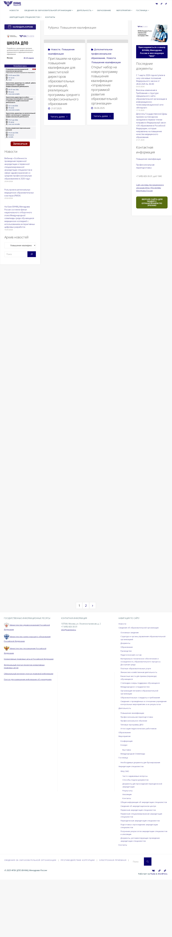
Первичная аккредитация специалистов (139, 867)
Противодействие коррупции (78, 917)
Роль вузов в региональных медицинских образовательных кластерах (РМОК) (19, 192)
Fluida (152, 931)
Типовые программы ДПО (132, 779)
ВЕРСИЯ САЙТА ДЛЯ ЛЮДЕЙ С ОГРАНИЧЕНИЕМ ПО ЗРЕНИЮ (151, 202)
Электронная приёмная (113, 917)
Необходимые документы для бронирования (141, 817)
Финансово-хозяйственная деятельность (140, 723)
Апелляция (127, 848)
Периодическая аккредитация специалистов (141, 878)
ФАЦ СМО (125, 825)
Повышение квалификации (106, 72)
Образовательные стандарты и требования (141, 749)
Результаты (127, 845)
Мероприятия (125, 790)
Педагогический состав (131, 706)
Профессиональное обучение (135, 775)
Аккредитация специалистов (132, 820)
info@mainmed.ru (69, 681)
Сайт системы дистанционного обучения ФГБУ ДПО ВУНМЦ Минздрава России (150, 187)
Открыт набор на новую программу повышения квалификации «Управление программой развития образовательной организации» (104, 95)
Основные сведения (130, 684)
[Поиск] (31, 254)
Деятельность (125, 762)
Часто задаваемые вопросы (135, 830)
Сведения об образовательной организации (139, 679)
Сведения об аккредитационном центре (139, 863)
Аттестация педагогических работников (139, 783)
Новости (55, 59)
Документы (126, 694)
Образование (127, 698)
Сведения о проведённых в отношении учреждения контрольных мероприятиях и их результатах (141, 756)
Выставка (126, 804)
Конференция (127, 795)
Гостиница (123, 812)
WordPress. (163, 931)
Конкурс (124, 799)
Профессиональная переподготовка (138, 771)
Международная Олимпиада (133, 808)
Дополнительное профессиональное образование (101, 64)
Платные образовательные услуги (137, 720)
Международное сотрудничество (136, 738)
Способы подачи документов (135, 834)
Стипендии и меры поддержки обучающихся (141, 734)
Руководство (126, 702)
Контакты (126, 852)
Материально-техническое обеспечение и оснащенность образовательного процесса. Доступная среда (141, 713)
